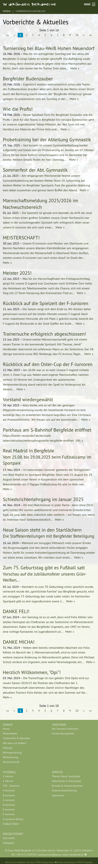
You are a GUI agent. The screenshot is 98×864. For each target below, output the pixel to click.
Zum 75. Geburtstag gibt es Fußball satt (44, 567)
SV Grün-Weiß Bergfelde (29, 4)
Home (6, 728)
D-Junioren (9, 804)
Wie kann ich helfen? (14, 743)
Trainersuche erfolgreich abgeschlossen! (44, 334)
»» (90, 35)
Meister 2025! (17, 273)
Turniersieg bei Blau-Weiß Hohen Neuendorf (48, 48)
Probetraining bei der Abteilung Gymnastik (47, 139)
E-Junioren (9, 809)
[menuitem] (24, 729)
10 (76, 35)
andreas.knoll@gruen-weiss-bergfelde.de (61, 854)
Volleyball (8, 843)
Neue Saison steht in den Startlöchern (42, 530)
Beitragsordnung (12, 752)
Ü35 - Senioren (11, 785)
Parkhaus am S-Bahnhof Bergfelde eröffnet (47, 430)
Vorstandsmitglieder (63, 733)
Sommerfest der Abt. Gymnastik (35, 170)
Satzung (7, 747)
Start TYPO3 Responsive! (42, 862)
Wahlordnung (10, 757)
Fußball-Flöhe (11, 824)
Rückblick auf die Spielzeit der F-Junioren (45, 303)
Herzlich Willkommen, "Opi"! (32, 672)
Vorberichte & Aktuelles (30, 11)
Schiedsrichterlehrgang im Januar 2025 (43, 499)
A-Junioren (9, 790)
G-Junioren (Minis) (13, 819)
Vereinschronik (11, 762)
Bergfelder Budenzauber (28, 78)
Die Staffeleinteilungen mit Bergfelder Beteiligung (48, 536)
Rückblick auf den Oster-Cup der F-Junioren (47, 364)
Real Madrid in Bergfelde (28, 450)
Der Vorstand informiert (65, 728)
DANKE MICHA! (19, 642)
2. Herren (8, 781)
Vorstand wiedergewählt (28, 399)
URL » (79, 440)
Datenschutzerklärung (64, 790)
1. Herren (8, 776)
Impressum (58, 795)
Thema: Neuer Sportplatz (66, 776)
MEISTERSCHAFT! (21, 237)
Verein (6, 11)
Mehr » (74, 68)
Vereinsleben (10, 733)
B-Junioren (9, 795)
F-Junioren (9, 814)
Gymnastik (9, 838)
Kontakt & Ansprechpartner (67, 785)
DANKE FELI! (16, 611)
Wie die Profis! (18, 109)
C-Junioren (9, 800)
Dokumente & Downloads (66, 781)
